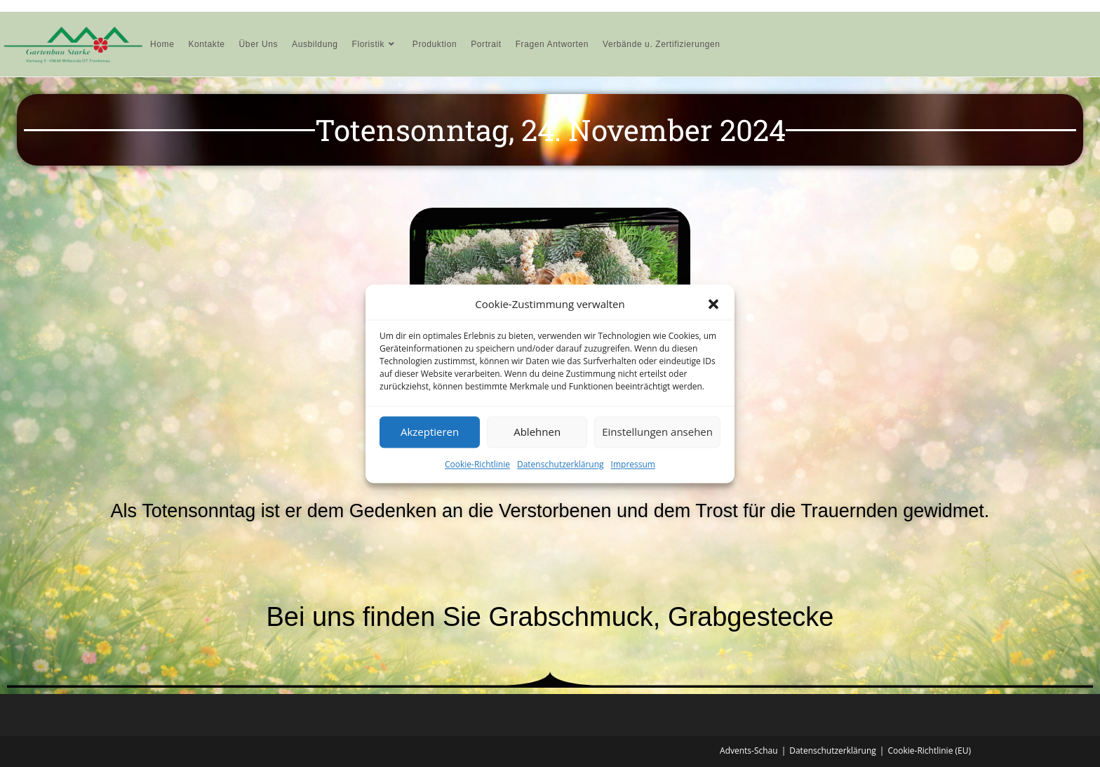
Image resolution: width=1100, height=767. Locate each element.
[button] (713, 304)
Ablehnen (537, 432)
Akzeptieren (430, 432)
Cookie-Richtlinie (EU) (929, 750)
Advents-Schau (749, 750)
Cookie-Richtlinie (477, 464)
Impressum (633, 464)
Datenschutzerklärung (560, 464)
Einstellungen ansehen (657, 432)
